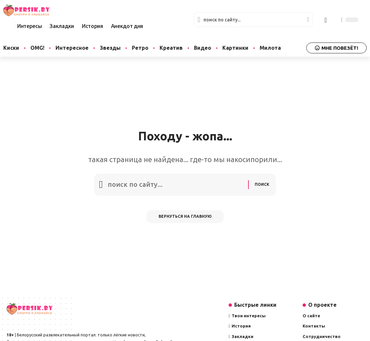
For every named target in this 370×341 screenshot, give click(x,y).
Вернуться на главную (185, 218)
